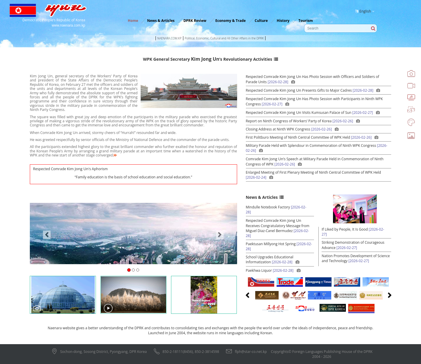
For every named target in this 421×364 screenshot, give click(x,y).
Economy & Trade (230, 20)
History (283, 20)
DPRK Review (195, 20)
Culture (261, 20)
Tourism (306, 20)
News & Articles (161, 20)
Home (133, 20)
